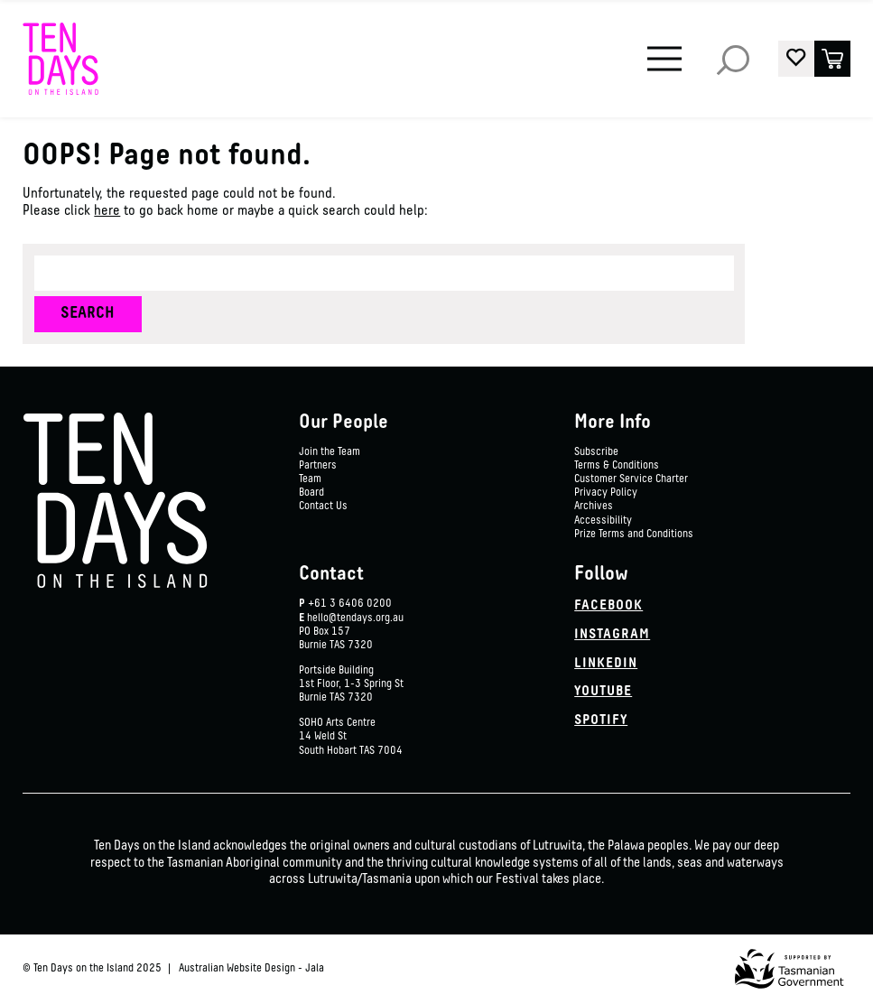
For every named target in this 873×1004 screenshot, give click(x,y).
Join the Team (329, 452)
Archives (593, 506)
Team (310, 479)
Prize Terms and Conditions (633, 534)
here (107, 211)
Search (733, 58)
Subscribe (596, 452)
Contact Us (323, 506)
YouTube (603, 691)
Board (311, 493)
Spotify (600, 720)
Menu (661, 47)
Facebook (608, 606)
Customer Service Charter (631, 479)
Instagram (612, 635)
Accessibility (603, 521)
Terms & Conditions (616, 465)
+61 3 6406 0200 (350, 604)
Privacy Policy (605, 493)
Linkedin (605, 663)
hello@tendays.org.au (355, 618)
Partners (318, 465)
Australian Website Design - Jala (251, 968)
